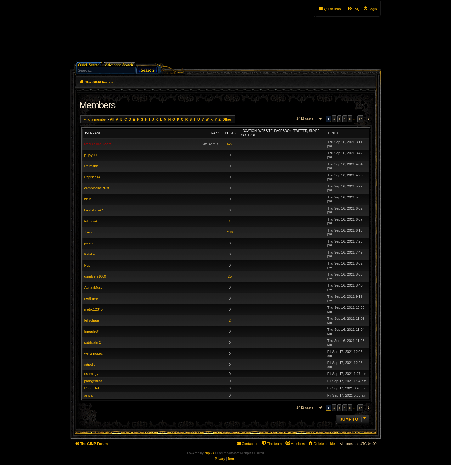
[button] (319, 119)
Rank (215, 133)
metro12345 (93, 309)
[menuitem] (370, 9)
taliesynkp (92, 221)
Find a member (95, 119)
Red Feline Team (98, 144)
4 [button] (345, 118)
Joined (332, 133)
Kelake (89, 254)
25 (230, 276)
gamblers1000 (95, 276)
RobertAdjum (94, 388)
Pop (87, 265)
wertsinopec (93, 353)
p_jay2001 (92, 155)
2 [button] (334, 118)
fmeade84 (92, 331)
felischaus (92, 320)
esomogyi (91, 374)
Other (227, 119)
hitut (87, 199)
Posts (230, 133)
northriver (91, 298)
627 (230, 144)
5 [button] (350, 118)
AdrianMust (93, 287)
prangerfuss (93, 381)
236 (230, 232)
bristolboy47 (93, 210)
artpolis (89, 364)
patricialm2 (92, 342)
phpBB (209, 453)
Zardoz (89, 232)
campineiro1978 (96, 188)
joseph (89, 243)
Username (93, 133)
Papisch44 (92, 177)
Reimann (91, 166)
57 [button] (360, 118)
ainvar (89, 395)
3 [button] (340, 118)
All (112, 119)
